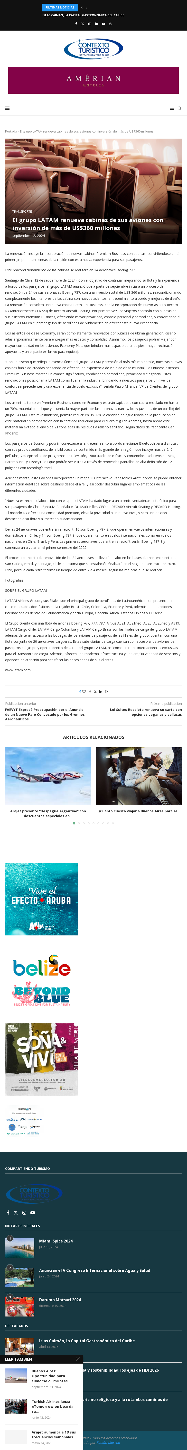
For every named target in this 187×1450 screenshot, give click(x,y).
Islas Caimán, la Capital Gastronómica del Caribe (83, 15)
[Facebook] (76, 24)
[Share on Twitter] (95, 691)
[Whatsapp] (110, 24)
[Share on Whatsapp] (106, 691)
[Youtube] (103, 24)
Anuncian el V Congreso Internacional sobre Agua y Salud (94, 1270)
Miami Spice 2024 (56, 1241)
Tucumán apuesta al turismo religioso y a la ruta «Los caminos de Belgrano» (103, 1402)
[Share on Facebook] (90, 691)
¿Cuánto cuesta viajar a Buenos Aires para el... (139, 811)
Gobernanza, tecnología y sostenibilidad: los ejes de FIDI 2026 (99, 1370)
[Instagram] (89, 24)
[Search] (179, 108)
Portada (11, 131)
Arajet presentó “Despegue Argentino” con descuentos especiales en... (48, 813)
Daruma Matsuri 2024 (60, 1299)
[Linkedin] (96, 24)
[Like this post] (84, 691)
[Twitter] (82, 24)
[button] (82, 7)
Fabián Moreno (108, 1442)
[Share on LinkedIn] (100, 691)
